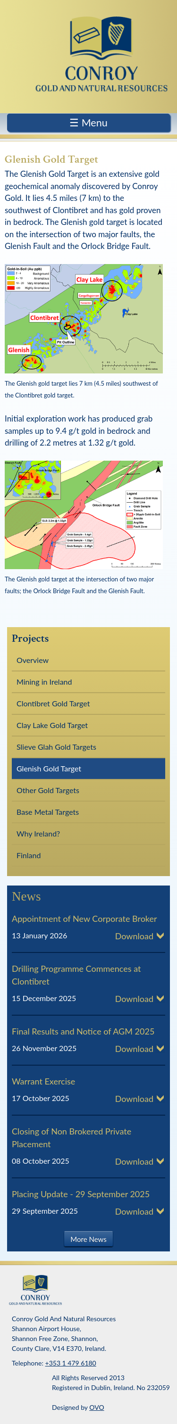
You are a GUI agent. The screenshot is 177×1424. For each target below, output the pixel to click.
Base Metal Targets (48, 811)
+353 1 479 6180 (70, 1363)
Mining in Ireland (44, 681)
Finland (29, 855)
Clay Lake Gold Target (52, 724)
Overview (33, 659)
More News (88, 1239)
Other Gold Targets (48, 790)
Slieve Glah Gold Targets (56, 746)
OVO (96, 1407)
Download (134, 936)
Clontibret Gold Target (53, 703)
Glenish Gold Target (49, 768)
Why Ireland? (38, 833)
